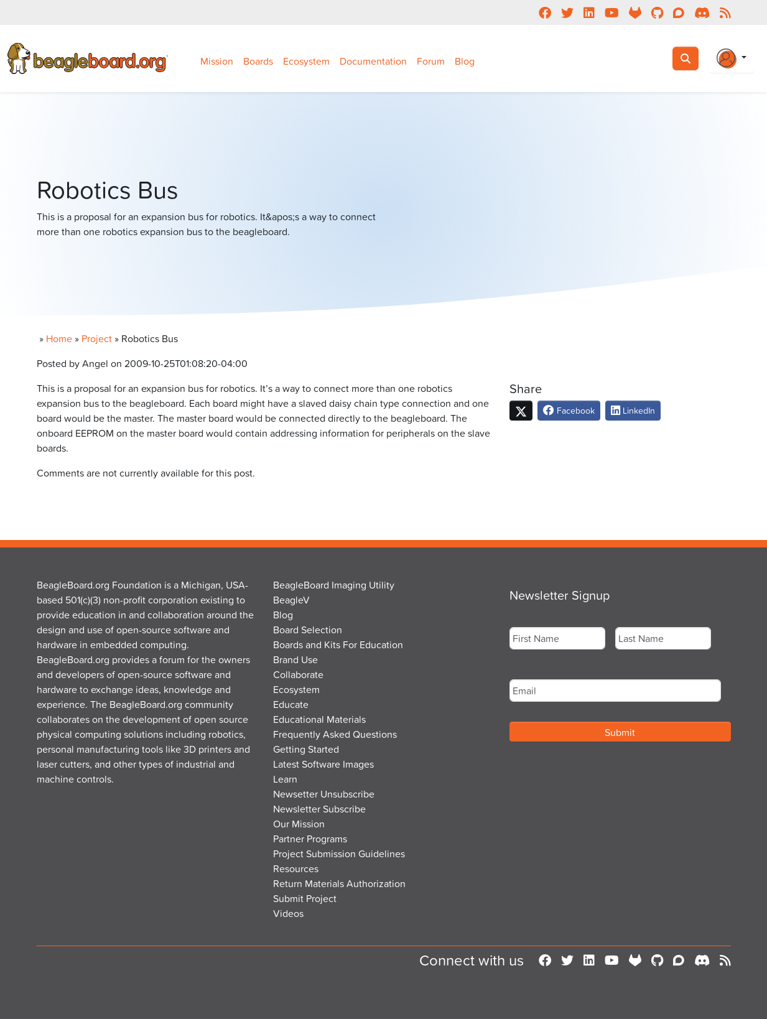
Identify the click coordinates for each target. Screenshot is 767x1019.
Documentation (373, 61)
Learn (285, 779)
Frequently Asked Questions (335, 734)
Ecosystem (306, 61)
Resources (295, 868)
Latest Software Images (323, 764)
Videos (288, 913)
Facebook (569, 410)
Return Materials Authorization (339, 883)
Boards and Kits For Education (338, 644)
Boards (258, 61)
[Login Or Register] (732, 58)
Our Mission (299, 824)
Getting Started (306, 749)
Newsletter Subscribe (319, 809)
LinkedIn (633, 410)
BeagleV (291, 600)
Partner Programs (310, 838)
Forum (431, 61)
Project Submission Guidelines (339, 853)
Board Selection (307, 629)
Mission (216, 61)
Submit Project (305, 898)
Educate (291, 704)
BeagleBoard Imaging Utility (333, 585)
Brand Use (295, 659)
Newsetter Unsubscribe (323, 794)
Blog (465, 61)
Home (59, 338)
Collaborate (298, 674)
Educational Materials (319, 719)
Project (96, 338)
